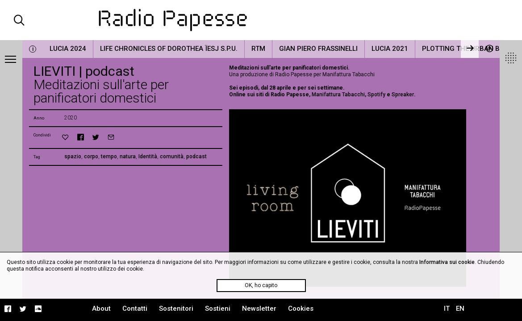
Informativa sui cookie (447, 262)
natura (128, 156)
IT (447, 309)
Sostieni (217, 309)
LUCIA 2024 (68, 49)
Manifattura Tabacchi (338, 94)
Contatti (134, 309)
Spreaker (403, 94)
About (101, 309)
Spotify (376, 94)
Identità (147, 156)
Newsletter (259, 309)
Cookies (300, 309)
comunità (172, 156)
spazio (72, 156)
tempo (109, 156)
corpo (91, 156)
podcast (196, 156)
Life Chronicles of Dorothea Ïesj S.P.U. (169, 49)
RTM (258, 49)
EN (460, 309)
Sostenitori (176, 309)
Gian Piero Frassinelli (318, 49)
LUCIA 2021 (390, 49)
